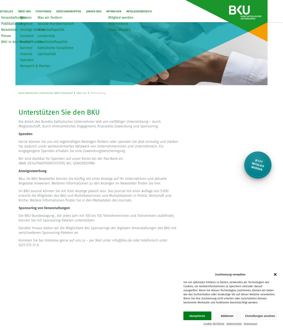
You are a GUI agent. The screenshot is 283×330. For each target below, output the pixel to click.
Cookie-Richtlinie (214, 323)
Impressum (250, 323)
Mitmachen (132, 11)
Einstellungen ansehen (260, 316)
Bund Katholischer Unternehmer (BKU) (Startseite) (46, 93)
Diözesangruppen (87, 11)
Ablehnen (227, 316)
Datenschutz (234, 323)
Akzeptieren (197, 316)
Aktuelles (25, 11)
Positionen (62, 11)
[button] (275, 274)
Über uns (43, 11)
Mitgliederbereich (157, 11)
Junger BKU (112, 11)
